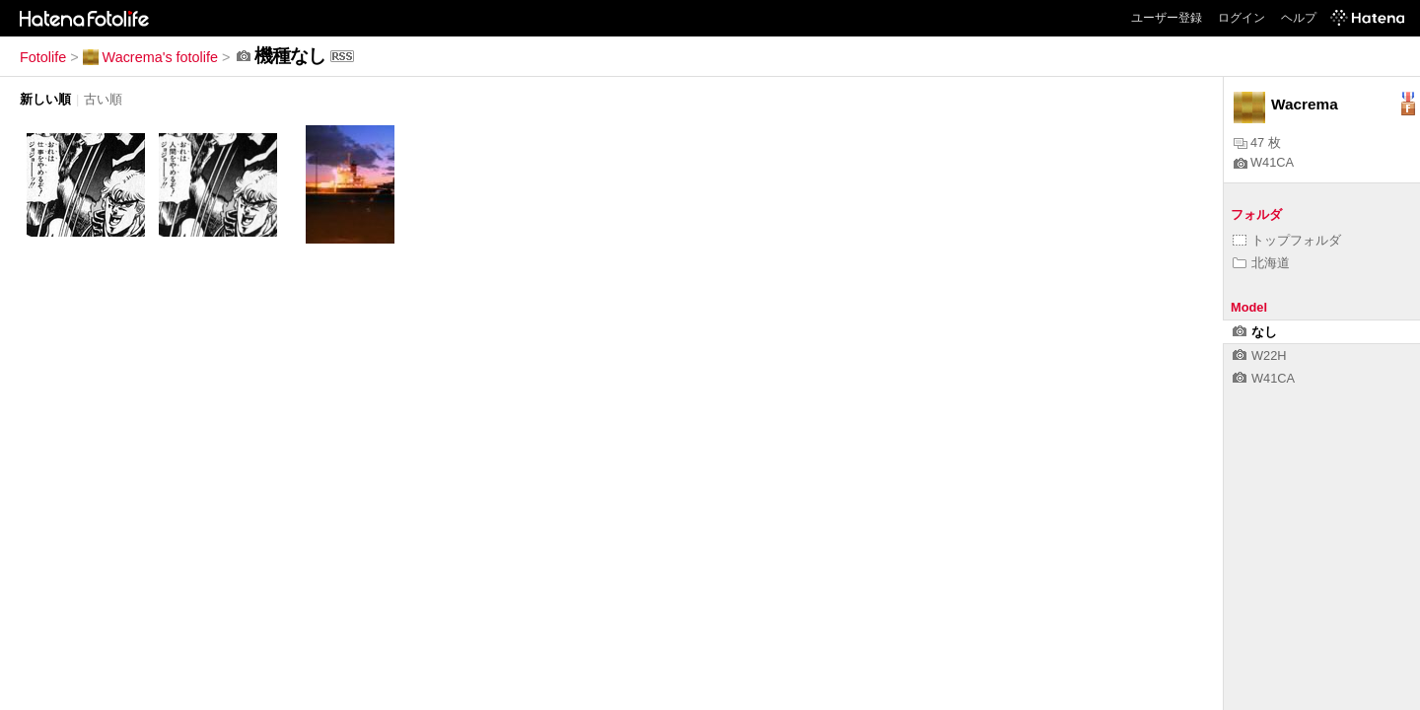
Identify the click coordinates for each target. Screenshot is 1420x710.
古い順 (103, 99)
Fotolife (43, 57)
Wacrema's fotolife (150, 57)
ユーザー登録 (1166, 18)
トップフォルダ (1287, 240)
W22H (1260, 355)
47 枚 (1257, 142)
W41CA (1264, 162)
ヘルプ (1298, 18)
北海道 (1261, 262)
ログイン (1241, 18)
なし (1255, 331)
